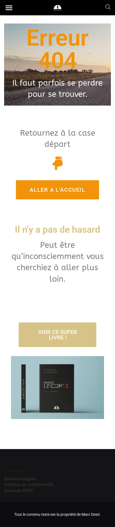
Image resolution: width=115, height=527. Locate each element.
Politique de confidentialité (29, 484)
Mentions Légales (20, 478)
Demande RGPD (18, 490)
